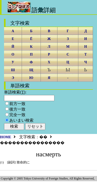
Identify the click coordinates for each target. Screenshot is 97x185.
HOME (5, 137)
